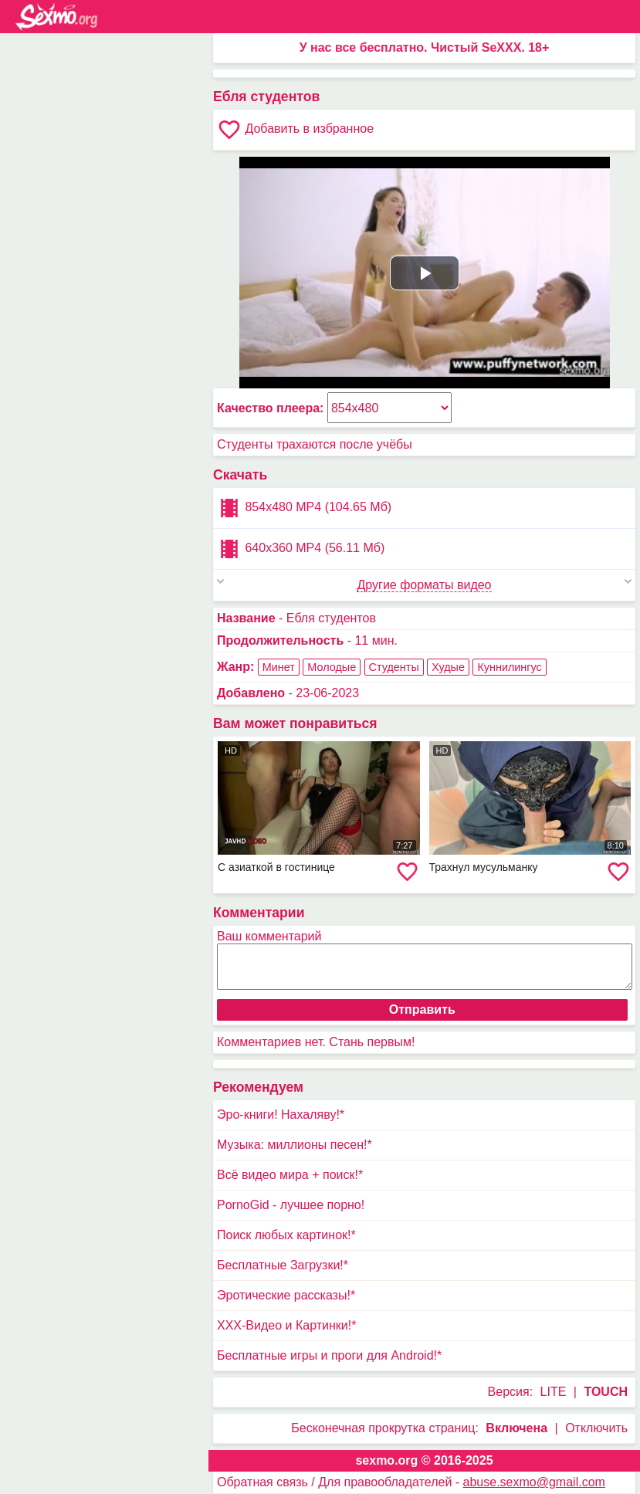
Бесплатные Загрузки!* (282, 1265)
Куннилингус (509, 667)
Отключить (596, 1428)
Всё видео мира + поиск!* (290, 1174)
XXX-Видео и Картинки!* (286, 1325)
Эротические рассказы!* (286, 1295)
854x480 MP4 (304, 508)
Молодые (331, 667)
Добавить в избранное (295, 129)
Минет (278, 667)
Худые (448, 667)
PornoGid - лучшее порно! (290, 1204)
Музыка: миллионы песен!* (294, 1144)
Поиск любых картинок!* (286, 1235)
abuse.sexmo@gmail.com (534, 1482)
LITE (553, 1391)
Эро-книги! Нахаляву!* (280, 1114)
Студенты (394, 667)
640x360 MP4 (300, 549)
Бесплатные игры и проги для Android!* (329, 1355)
